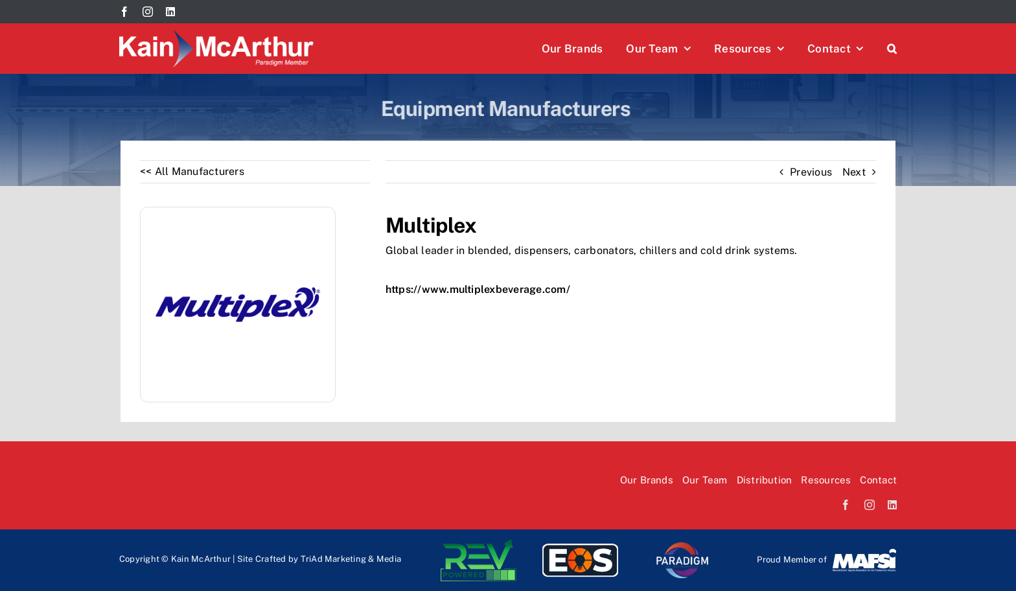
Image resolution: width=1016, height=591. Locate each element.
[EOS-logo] (580, 544)
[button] (892, 48)
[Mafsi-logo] (864, 552)
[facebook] (124, 11)
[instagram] (148, 11)
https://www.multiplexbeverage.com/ (478, 289)
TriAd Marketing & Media (351, 559)
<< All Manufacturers (192, 171)
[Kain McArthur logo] (216, 35)
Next (854, 172)
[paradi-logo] (682, 544)
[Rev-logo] (478, 544)
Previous (811, 172)
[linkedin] (170, 11)
